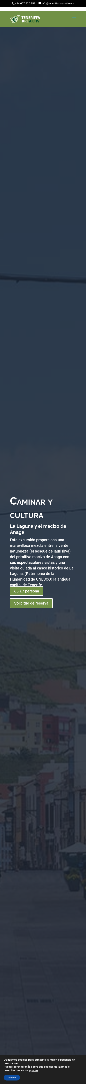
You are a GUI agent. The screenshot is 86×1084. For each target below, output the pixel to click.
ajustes (33, 1070)
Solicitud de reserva (31, 603)
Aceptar (12, 1077)
